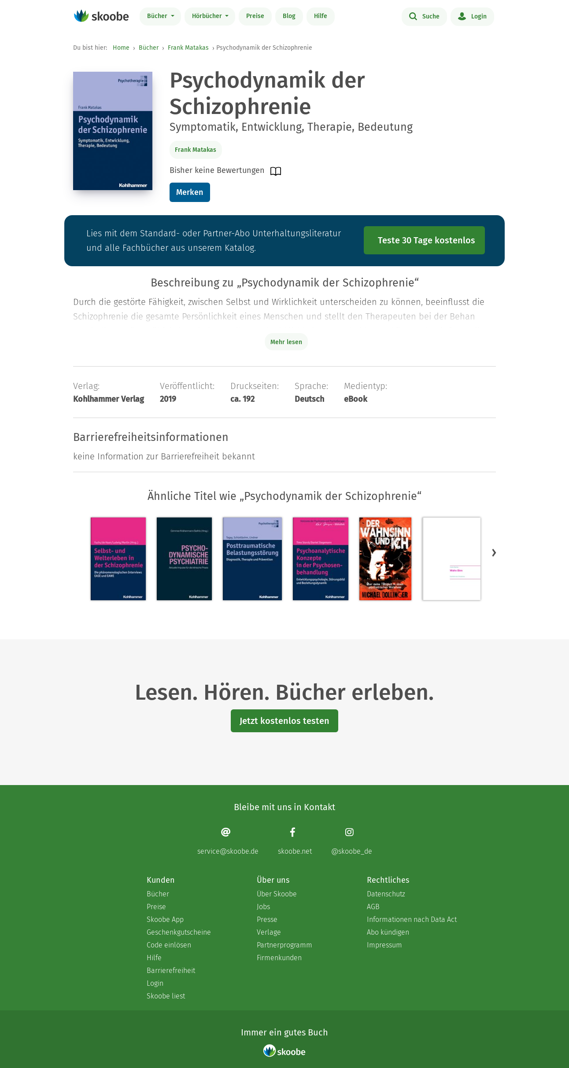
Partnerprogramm (284, 945)
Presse (267, 919)
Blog (289, 16)
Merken (189, 192)
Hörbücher (208, 16)
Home (121, 47)
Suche (424, 15)
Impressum (384, 945)
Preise (255, 16)
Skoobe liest (166, 996)
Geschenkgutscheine (179, 932)
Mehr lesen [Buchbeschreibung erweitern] (286, 342)
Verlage (269, 932)
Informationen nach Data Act (412, 919)
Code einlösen (169, 945)
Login (472, 15)
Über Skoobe (277, 894)
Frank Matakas (188, 47)
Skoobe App (165, 919)
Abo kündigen (388, 932)
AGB (373, 907)
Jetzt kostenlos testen (284, 721)
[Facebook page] (295, 841)
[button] (494, 552)
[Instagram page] (351, 841)
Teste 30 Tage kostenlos (426, 240)
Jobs (263, 907)
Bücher (158, 16)
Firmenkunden (279, 958)
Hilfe (320, 16)
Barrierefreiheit (171, 970)
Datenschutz (386, 894)
